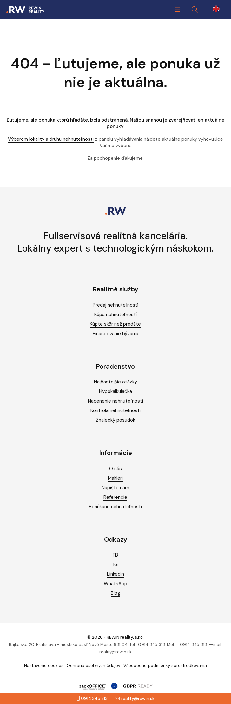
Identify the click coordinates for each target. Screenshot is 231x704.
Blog (115, 593)
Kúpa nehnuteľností (115, 314)
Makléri (115, 478)
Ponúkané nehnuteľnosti (115, 507)
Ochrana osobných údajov (93, 665)
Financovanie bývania (115, 333)
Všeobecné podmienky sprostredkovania (165, 665)
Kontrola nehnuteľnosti (115, 410)
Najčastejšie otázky (115, 382)
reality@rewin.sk (135, 698)
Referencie (115, 497)
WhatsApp (115, 583)
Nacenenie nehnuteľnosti (115, 401)
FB (115, 555)
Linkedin (115, 574)
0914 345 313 (92, 698)
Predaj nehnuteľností (115, 305)
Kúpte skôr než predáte (115, 324)
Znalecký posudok (115, 420)
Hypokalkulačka (115, 391)
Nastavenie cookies (43, 665)
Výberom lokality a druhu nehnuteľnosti (51, 139)
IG (115, 564)
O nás (115, 468)
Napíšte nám (115, 487)
